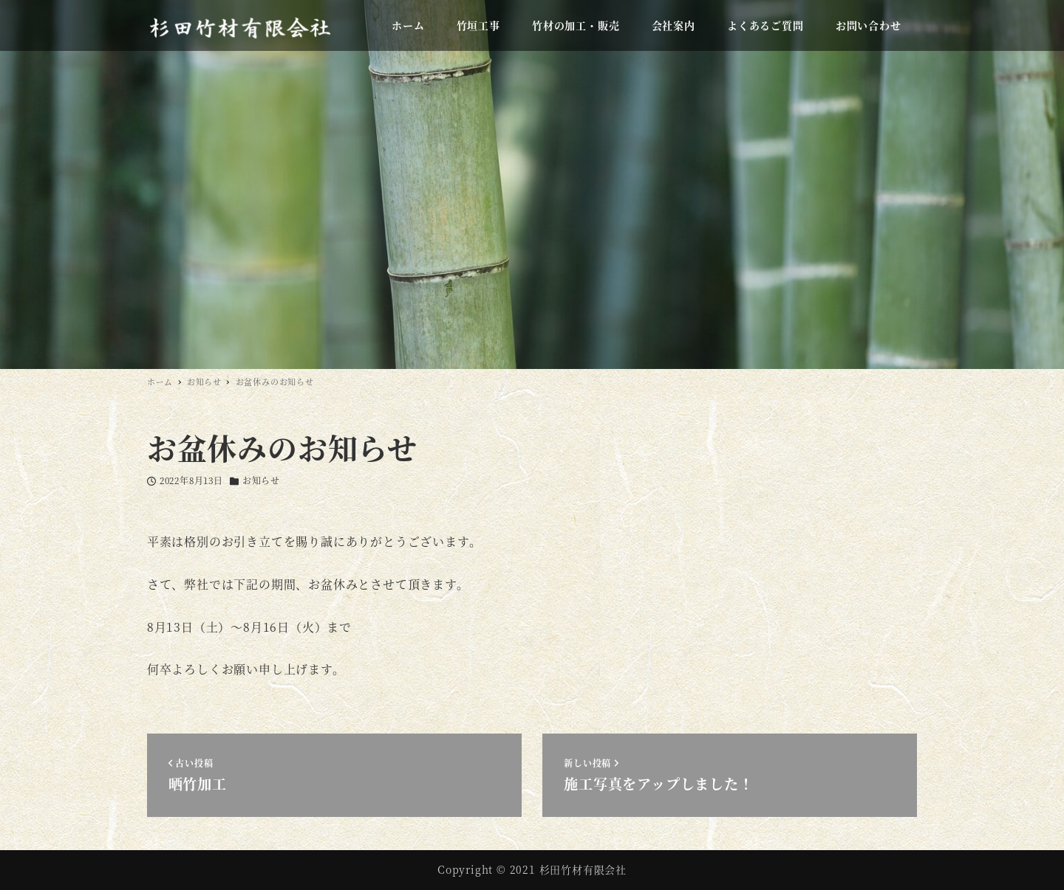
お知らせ (261, 480)
